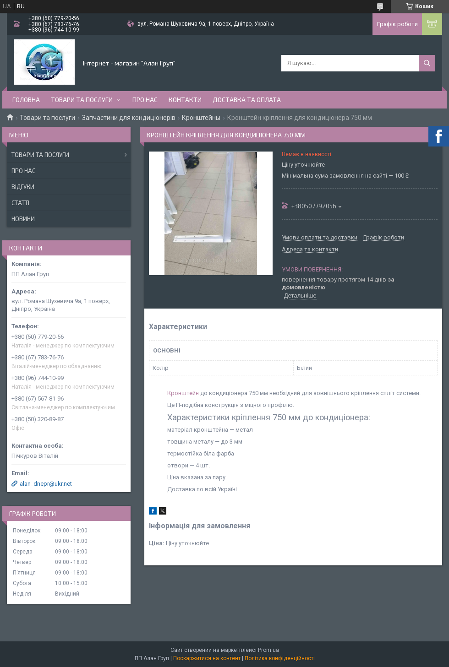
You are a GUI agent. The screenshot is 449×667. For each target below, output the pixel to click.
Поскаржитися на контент (207, 658)
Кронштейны (201, 117)
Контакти (185, 99)
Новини (23, 218)
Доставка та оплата (247, 99)
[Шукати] (427, 63)
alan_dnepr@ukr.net (46, 483)
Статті (20, 202)
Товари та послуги (82, 99)
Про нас (145, 99)
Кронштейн (183, 393)
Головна (26, 99)
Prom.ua (268, 650)
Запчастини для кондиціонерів (128, 117)
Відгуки (22, 186)
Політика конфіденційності (280, 658)
